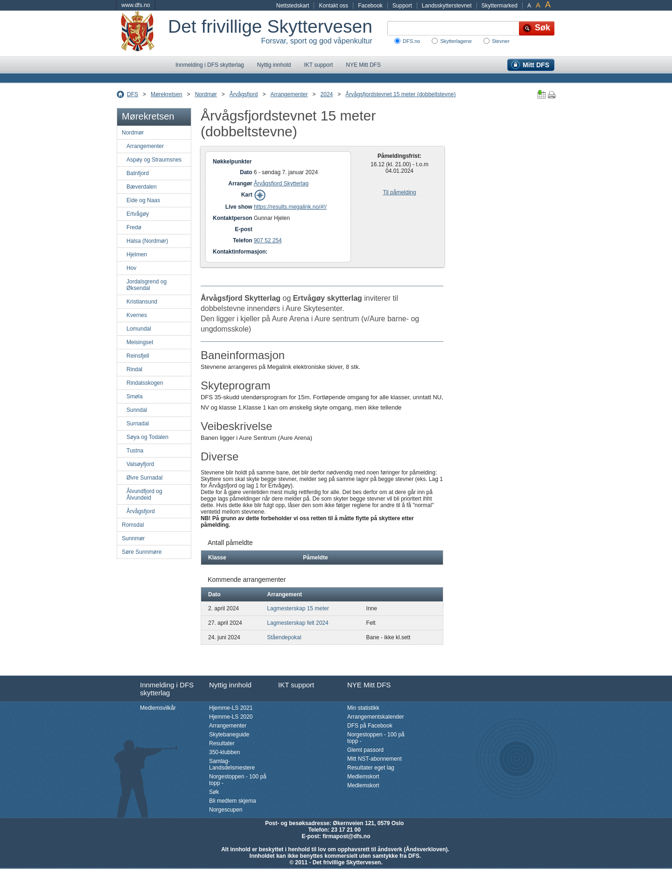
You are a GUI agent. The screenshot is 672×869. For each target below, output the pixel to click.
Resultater (222, 743)
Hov (131, 268)
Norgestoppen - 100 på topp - (237, 779)
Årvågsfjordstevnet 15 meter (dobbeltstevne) (400, 94)
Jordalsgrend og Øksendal (146, 284)
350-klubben (224, 752)
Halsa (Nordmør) (147, 241)
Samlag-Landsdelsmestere (232, 764)
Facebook (370, 5)
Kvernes (136, 315)
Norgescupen (225, 809)
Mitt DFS (536, 65)
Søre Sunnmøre (141, 552)
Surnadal (137, 423)
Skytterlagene (455, 41)
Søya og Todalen (147, 437)
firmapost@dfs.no (346, 836)
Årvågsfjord (244, 94)
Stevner (501, 41)
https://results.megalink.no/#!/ (290, 207)
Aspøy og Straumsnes (154, 159)
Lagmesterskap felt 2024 (297, 623)
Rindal (134, 369)
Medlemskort (363, 776)
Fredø (133, 227)
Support (402, 5)
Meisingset (139, 342)
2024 (327, 94)
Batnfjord (137, 173)
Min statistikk (363, 708)
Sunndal (136, 410)
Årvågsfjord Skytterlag (281, 183)
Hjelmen (136, 254)
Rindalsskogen (144, 383)
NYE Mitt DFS (363, 65)
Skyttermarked (500, 5)
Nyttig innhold (274, 65)
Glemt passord (365, 750)
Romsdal (133, 525)
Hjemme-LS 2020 (230, 717)
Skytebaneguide (229, 734)
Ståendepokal (284, 637)
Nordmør (206, 94)
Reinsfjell (137, 356)
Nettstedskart (292, 5)
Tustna (134, 450)
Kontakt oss (333, 5)
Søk (214, 792)
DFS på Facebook (369, 725)
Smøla (134, 396)
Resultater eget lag (370, 767)
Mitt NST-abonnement (374, 759)
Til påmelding (399, 192)
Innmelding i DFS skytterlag (209, 65)
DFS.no (411, 41)
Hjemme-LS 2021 (230, 708)
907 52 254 (268, 240)
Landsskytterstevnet (447, 5)
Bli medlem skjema (232, 801)
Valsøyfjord (140, 464)
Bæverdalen (141, 187)
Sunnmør (133, 538)
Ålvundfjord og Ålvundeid (144, 494)
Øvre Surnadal (144, 477)
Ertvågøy (137, 214)
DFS (132, 94)
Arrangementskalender (375, 717)
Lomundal (138, 328)
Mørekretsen (166, 94)
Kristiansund (141, 301)
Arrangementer (289, 94)
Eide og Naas (143, 200)
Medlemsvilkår (158, 708)
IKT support (318, 65)
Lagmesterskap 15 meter (298, 608)
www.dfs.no (135, 5)
